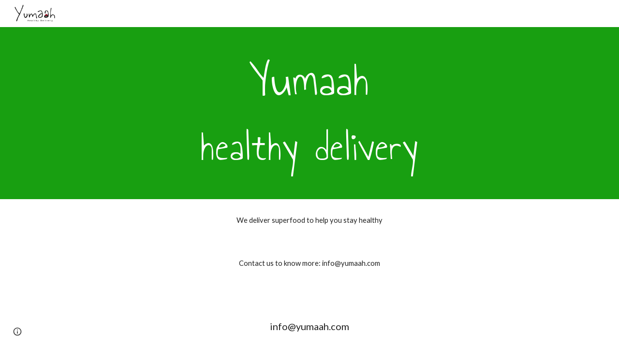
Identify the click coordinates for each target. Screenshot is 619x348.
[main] (309, 113)
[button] (17, 331)
